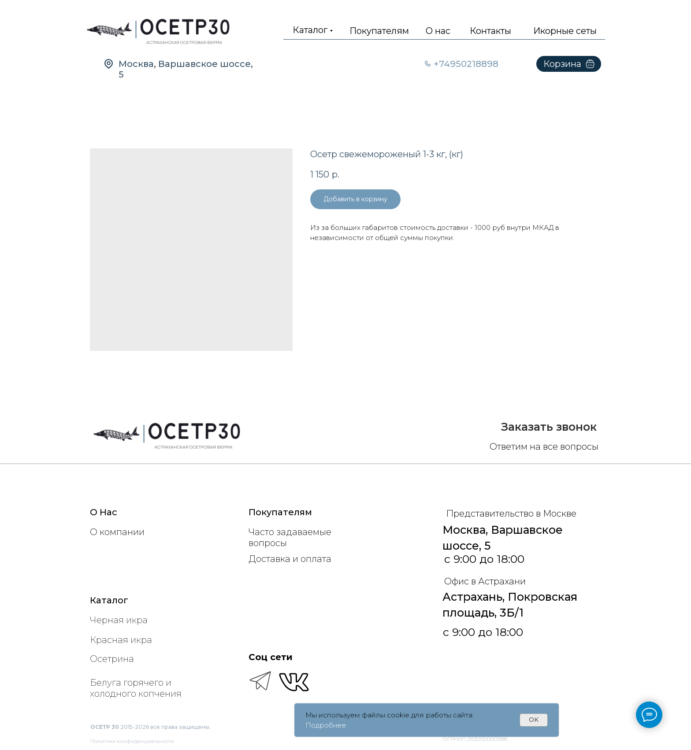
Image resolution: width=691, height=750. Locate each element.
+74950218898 (466, 64)
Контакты (490, 31)
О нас (438, 31)
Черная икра (119, 620)
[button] (549, 426)
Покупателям (379, 31)
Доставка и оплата (290, 559)
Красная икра (121, 640)
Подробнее (325, 725)
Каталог (310, 30)
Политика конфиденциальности (132, 741)
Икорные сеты (565, 31)
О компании (117, 532)
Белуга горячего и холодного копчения (136, 688)
